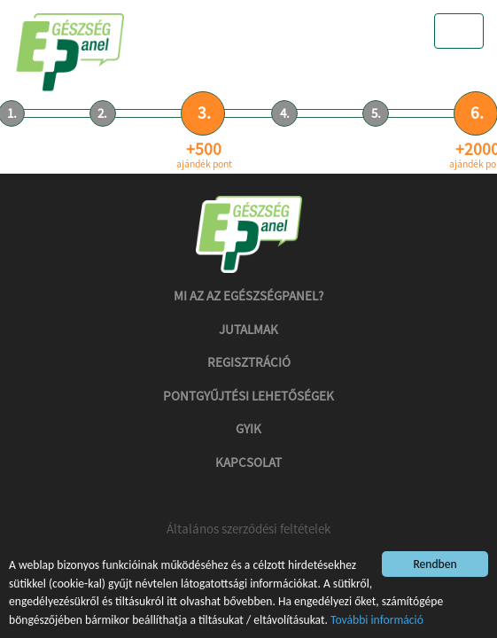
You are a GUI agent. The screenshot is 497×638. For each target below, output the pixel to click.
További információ (376, 619)
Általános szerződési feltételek (248, 528)
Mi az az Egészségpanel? (248, 295)
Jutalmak (248, 329)
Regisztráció (249, 362)
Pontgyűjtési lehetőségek (248, 395)
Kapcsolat (248, 462)
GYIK (248, 428)
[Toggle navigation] (459, 31)
